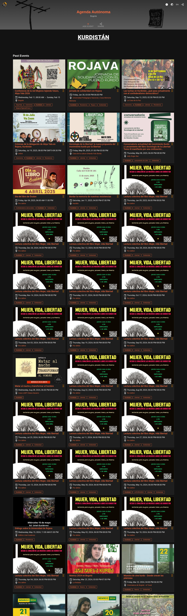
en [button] (177, 4)
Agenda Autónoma (93, 12)
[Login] (182, 4)
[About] (166, 4)
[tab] (88, 25)
